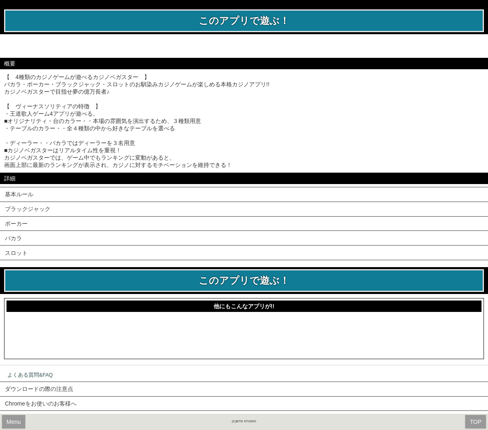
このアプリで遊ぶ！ (244, 20)
